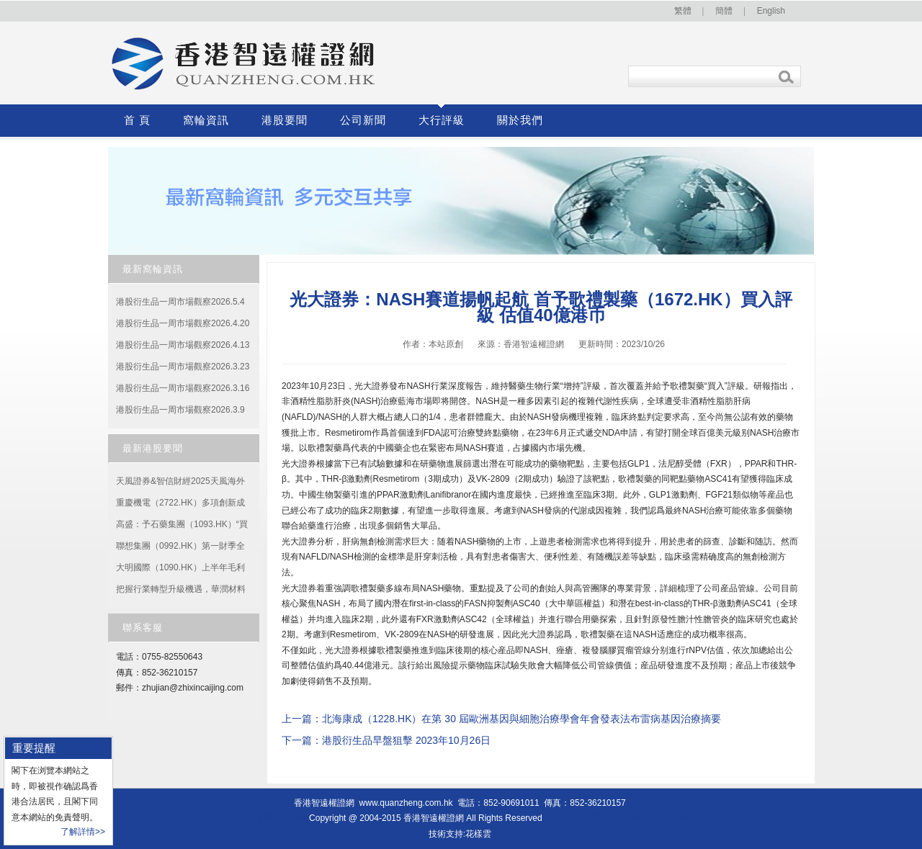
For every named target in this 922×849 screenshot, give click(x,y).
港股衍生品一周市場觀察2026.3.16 (182, 388)
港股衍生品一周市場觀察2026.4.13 (182, 345)
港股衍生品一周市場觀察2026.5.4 (180, 302)
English (771, 11)
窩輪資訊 (206, 120)
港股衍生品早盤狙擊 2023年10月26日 (406, 740)
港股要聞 (284, 120)
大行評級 (442, 120)
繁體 (683, 11)
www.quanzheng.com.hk (406, 803)
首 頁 (137, 120)
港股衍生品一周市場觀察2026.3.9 (180, 410)
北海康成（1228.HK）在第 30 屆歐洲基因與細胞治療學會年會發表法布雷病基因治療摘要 (521, 718)
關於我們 (520, 120)
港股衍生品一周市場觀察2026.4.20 (182, 323)
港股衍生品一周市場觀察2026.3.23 (182, 366)
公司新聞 (363, 120)
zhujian (155, 688)
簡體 (724, 11)
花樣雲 (478, 834)
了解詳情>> (83, 832)
